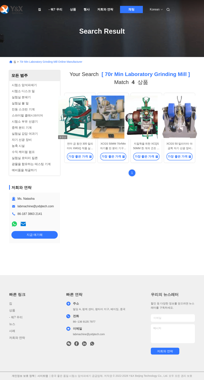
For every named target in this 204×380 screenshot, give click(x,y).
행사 (87, 9)
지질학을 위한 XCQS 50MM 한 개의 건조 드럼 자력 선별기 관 (146, 148)
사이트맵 (42, 375)
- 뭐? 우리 (55, 9)
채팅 (131, 9)
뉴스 (12, 324)
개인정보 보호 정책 (23, 375)
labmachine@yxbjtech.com (35, 206)
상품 (73, 9)
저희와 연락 (105, 9)
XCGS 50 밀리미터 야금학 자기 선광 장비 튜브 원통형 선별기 (179, 148)
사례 (12, 330)
